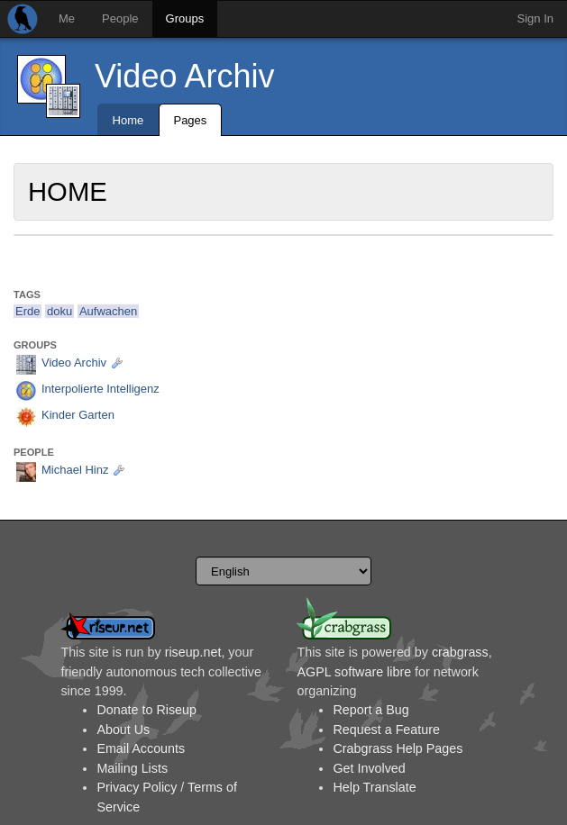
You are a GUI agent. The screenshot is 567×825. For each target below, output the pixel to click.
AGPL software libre (354, 672)
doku (59, 311)
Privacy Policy (136, 787)
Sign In (535, 18)
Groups (185, 18)
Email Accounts (140, 748)
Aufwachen (108, 311)
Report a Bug (370, 710)
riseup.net (193, 652)
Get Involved (369, 768)
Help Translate (374, 787)
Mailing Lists (132, 768)
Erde (27, 311)
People (120, 18)
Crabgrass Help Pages (397, 748)
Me (67, 18)
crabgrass (460, 652)
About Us (123, 729)
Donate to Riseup (146, 710)
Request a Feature (386, 729)
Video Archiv (184, 76)
